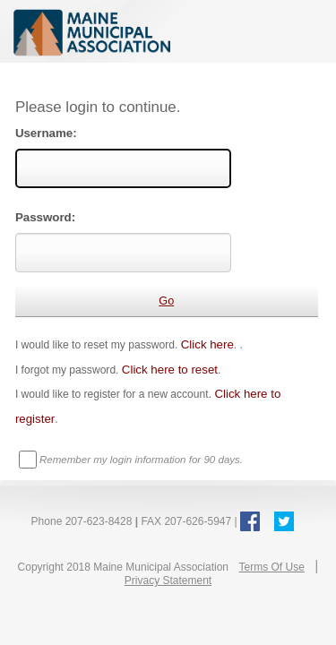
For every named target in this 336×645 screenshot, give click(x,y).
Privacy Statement (168, 580)
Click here (207, 344)
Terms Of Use (271, 567)
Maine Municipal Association (168, 31)
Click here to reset (170, 369)
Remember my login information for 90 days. (141, 459)
